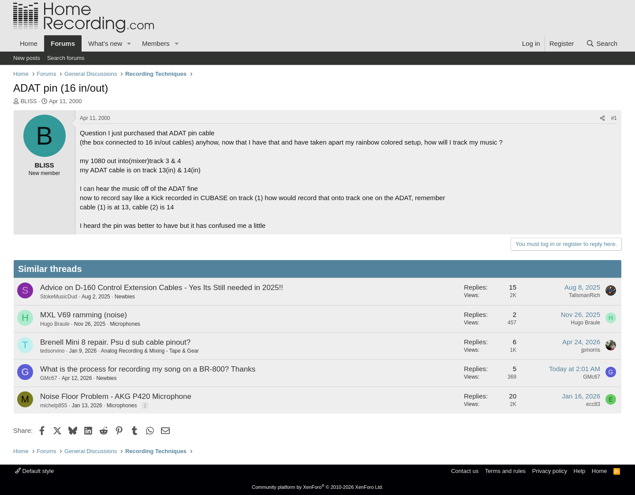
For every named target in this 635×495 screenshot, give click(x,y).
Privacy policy (549, 471)
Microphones (125, 324)
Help (580, 471)
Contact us (464, 471)
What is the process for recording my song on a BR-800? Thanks (147, 369)
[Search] (602, 43)
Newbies (125, 297)
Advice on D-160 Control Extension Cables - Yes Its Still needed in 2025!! (161, 287)
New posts (26, 58)
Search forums (66, 58)
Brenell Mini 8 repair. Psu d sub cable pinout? (115, 342)
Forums (63, 43)
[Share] (602, 118)
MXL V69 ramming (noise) (83, 315)
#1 (614, 118)
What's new (105, 43)
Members (156, 43)
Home (28, 43)
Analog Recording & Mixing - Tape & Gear (150, 351)
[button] (129, 43)
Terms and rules (505, 471)
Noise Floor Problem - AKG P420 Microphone (115, 396)
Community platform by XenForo (317, 487)
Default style (34, 471)
